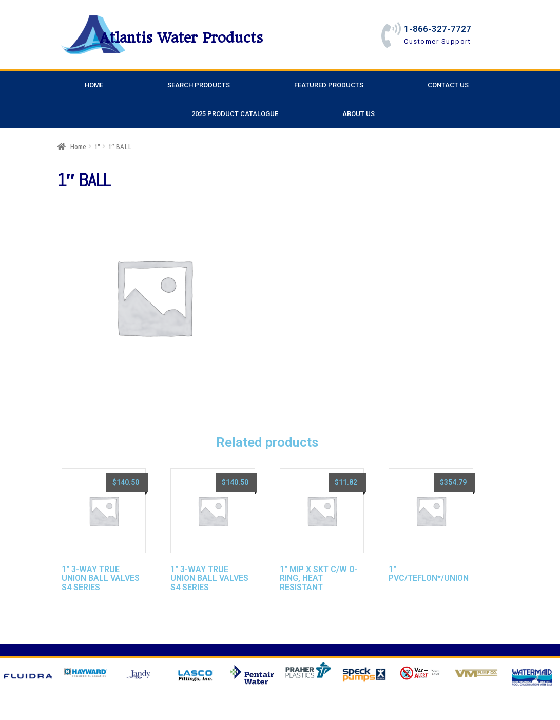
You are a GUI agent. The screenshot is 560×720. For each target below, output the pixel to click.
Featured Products (328, 85)
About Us (358, 114)
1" (97, 146)
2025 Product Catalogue (234, 114)
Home (94, 85)
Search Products (198, 85)
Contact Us (448, 85)
